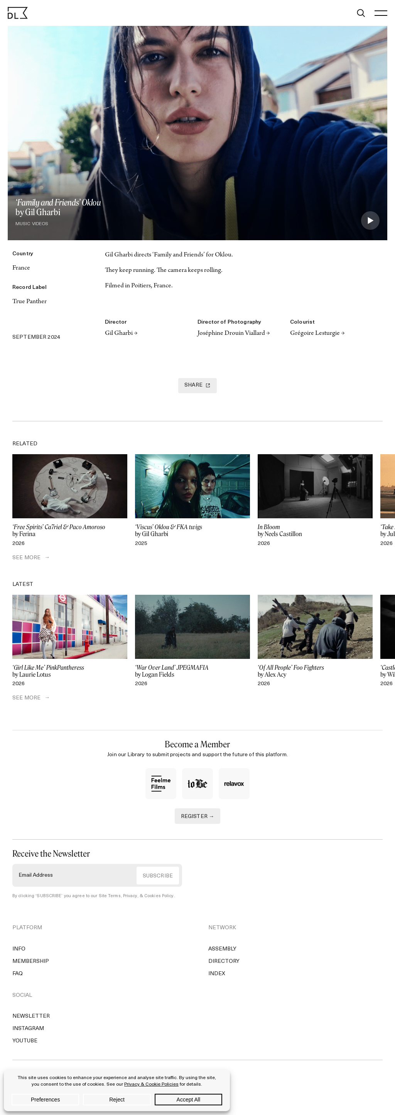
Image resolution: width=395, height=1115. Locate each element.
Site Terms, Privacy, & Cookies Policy (136, 896)
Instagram (28, 1029)
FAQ (17, 974)
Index (216, 974)
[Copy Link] (51, 322)
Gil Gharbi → (121, 333)
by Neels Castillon (315, 531)
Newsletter (31, 1016)
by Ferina (69, 531)
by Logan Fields (192, 671)
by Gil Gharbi (192, 531)
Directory (224, 961)
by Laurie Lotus (69, 671)
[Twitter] (17, 322)
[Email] (84, 322)
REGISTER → (197, 817)
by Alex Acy (315, 671)
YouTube (24, 1041)
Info (18, 949)
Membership (30, 961)
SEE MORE (26, 558)
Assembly (222, 949)
